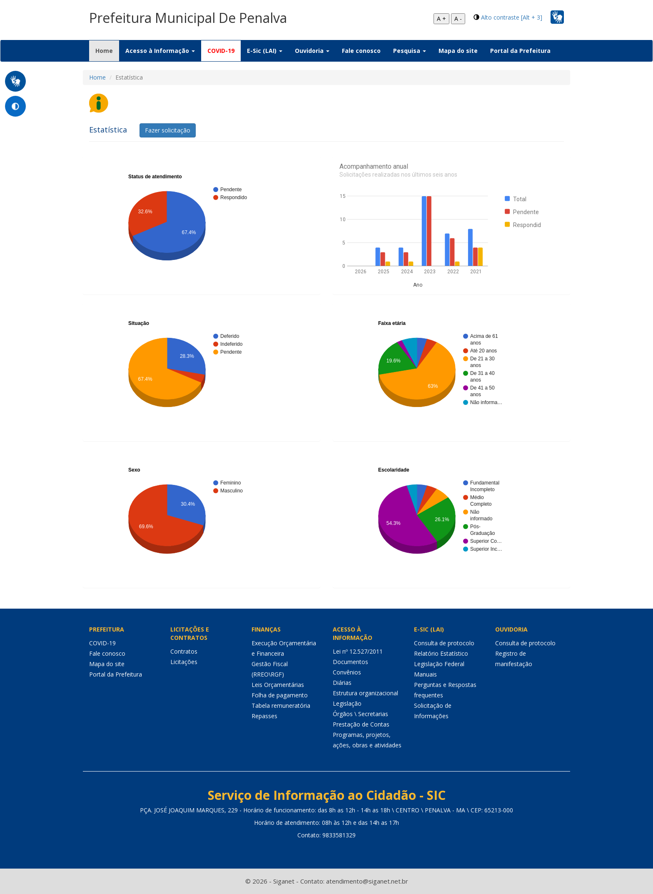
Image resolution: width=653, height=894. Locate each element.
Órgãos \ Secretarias (360, 714)
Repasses (264, 716)
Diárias (342, 683)
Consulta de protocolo (444, 643)
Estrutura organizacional (365, 693)
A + (441, 18)
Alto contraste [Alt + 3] (511, 17)
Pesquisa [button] (409, 51)
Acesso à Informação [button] (160, 51)
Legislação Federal (439, 664)
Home (107, 50)
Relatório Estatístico (441, 653)
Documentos (350, 662)
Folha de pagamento (280, 695)
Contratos (183, 651)
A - (458, 18)
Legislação (347, 703)
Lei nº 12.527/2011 (358, 651)
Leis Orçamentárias (278, 685)
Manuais (425, 674)
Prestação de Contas (361, 724)
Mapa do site (458, 51)
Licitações (183, 662)
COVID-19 (220, 51)
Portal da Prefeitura (520, 51)
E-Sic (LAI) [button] (264, 51)
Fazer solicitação (167, 130)
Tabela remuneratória (281, 705)
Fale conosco (361, 51)
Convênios (347, 672)
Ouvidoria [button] (312, 51)
